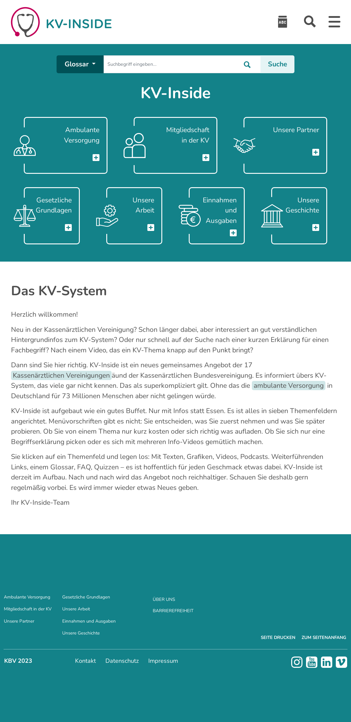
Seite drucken (278, 637)
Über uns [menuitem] (164, 599)
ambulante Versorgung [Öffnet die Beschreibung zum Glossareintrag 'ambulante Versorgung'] (289, 385)
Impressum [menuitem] (163, 661)
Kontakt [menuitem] (85, 661)
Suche (277, 64)
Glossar (78, 64)
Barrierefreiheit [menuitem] (173, 611)
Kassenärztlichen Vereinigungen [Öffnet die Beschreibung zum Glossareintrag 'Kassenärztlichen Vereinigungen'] (61, 375)
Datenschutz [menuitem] (122, 661)
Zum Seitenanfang (324, 637)
